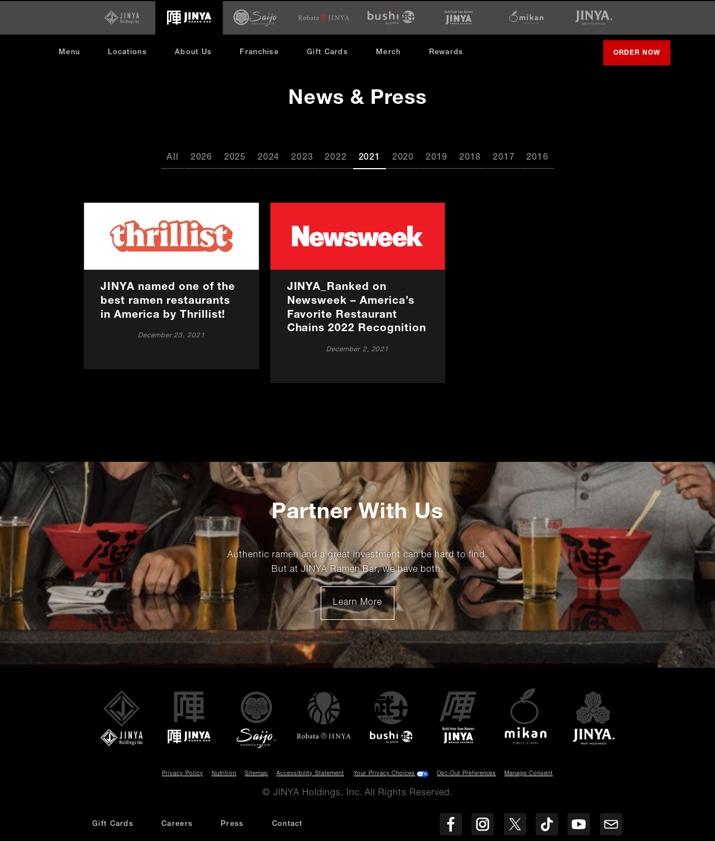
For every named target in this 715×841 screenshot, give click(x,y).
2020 (403, 156)
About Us (193, 51)
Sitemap (256, 773)
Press (232, 824)
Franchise (259, 51)
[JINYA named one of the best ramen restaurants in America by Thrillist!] (171, 285)
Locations (127, 51)
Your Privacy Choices (384, 773)
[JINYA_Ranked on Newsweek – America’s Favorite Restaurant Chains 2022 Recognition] (357, 292)
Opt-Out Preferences (466, 773)
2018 (470, 156)
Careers (177, 824)
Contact (287, 824)
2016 (537, 156)
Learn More (363, 606)
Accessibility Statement (310, 773)
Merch (392, 55)
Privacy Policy (182, 773)
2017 (503, 156)
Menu (69, 51)
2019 (436, 156)
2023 (302, 156)
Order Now (641, 56)
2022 (335, 156)
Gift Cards (327, 51)
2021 (369, 156)
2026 (201, 156)
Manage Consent (528, 773)
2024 (268, 156)
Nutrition (224, 773)
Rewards (446, 51)
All (172, 156)
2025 (235, 156)
